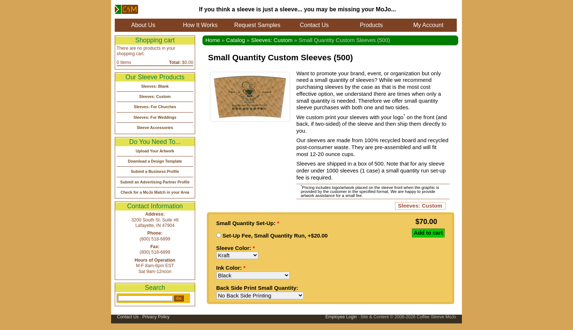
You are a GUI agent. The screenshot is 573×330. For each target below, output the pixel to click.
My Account (428, 25)
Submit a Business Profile (155, 171)
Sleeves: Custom (271, 40)
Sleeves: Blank (155, 86)
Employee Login (341, 316)
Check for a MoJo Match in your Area (155, 192)
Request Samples (257, 25)
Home (212, 40)
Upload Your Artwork (155, 151)
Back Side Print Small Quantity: (257, 288)
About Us (143, 25)
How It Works (200, 25)
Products (371, 25)
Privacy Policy (156, 316)
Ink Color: (231, 268)
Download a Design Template (155, 161)
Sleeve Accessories (155, 127)
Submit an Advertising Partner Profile (155, 182)
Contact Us (314, 25)
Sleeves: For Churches (155, 107)
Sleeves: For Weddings (155, 117)
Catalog (235, 40)
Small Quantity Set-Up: (248, 223)
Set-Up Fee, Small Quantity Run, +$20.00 (272, 235)
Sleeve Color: (235, 248)
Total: (175, 62)
